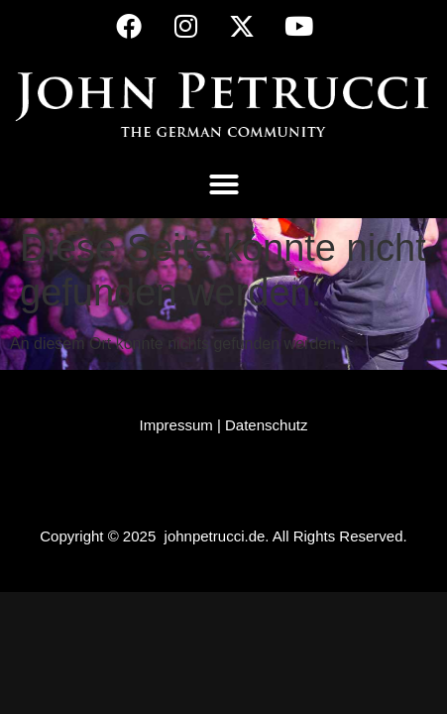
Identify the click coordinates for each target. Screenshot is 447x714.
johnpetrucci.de (215, 536)
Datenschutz (266, 424)
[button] (224, 184)
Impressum (176, 424)
